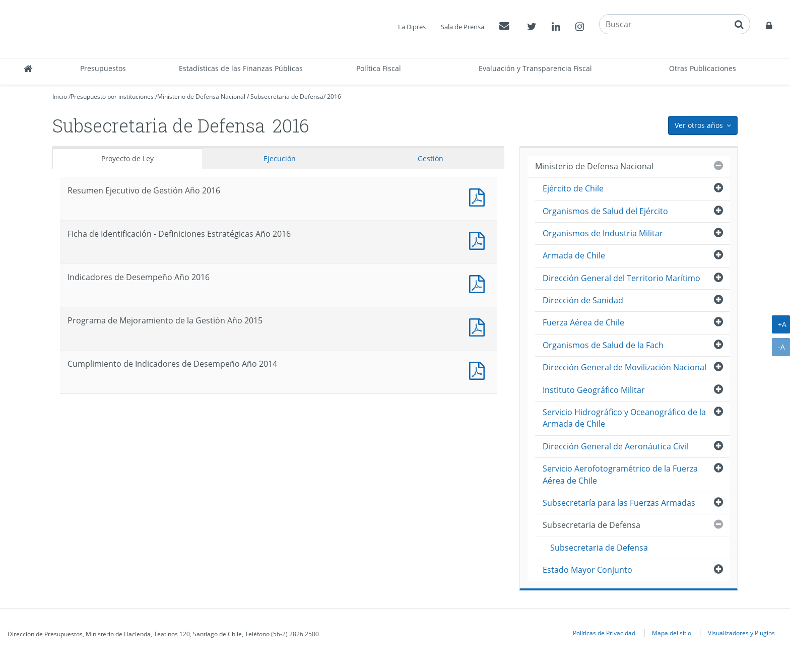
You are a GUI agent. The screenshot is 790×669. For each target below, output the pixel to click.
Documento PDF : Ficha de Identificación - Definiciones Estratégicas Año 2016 (479, 239)
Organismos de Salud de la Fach (603, 345)
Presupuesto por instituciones (112, 96)
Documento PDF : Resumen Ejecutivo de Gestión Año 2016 (479, 196)
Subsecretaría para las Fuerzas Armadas (619, 502)
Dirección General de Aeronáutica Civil (615, 446)
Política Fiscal (378, 68)
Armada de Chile (574, 255)
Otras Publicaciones (702, 68)
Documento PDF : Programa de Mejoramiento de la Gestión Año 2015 (479, 326)
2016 (334, 96)
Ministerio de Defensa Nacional (201, 96)
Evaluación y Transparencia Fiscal (535, 68)
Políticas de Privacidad (604, 633)
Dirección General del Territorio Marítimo (621, 278)
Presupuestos (103, 68)
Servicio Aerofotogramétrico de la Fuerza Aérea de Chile (620, 474)
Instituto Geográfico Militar (594, 389)
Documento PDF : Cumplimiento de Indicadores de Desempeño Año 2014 (479, 369)
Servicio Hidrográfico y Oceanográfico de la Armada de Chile (624, 418)
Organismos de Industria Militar (603, 233)
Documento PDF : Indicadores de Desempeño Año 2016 (479, 283)
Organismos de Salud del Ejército (605, 211)
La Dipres (412, 26)
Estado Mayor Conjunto (587, 569)
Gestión (430, 158)
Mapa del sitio (671, 633)
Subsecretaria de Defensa (286, 96)
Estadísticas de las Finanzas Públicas (241, 68)
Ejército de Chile (573, 188)
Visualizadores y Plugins (741, 633)
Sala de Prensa (462, 26)
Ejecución (280, 158)
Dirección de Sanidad (583, 300)
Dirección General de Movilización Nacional (624, 367)
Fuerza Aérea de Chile (583, 322)
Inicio (59, 96)
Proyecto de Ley (127, 158)
